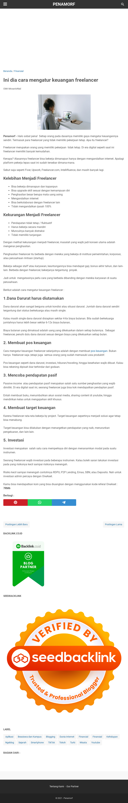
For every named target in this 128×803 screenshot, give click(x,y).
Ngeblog (9, 742)
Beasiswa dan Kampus (30, 736)
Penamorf (64, 4)
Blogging (50, 736)
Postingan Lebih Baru (16, 524)
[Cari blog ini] (123, 4)
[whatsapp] (40, 502)
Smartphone (37, 742)
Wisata (83, 742)
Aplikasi (9, 736)
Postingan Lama (113, 524)
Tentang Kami (57, 786)
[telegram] (64, 502)
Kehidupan (112, 736)
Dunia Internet (67, 736)
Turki (72, 742)
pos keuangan (99, 351)
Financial (83, 736)
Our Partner (72, 786)
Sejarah (22, 742)
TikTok (51, 742)
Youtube (95, 742)
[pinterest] (15, 502)
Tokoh (62, 742)
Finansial (97, 736)
